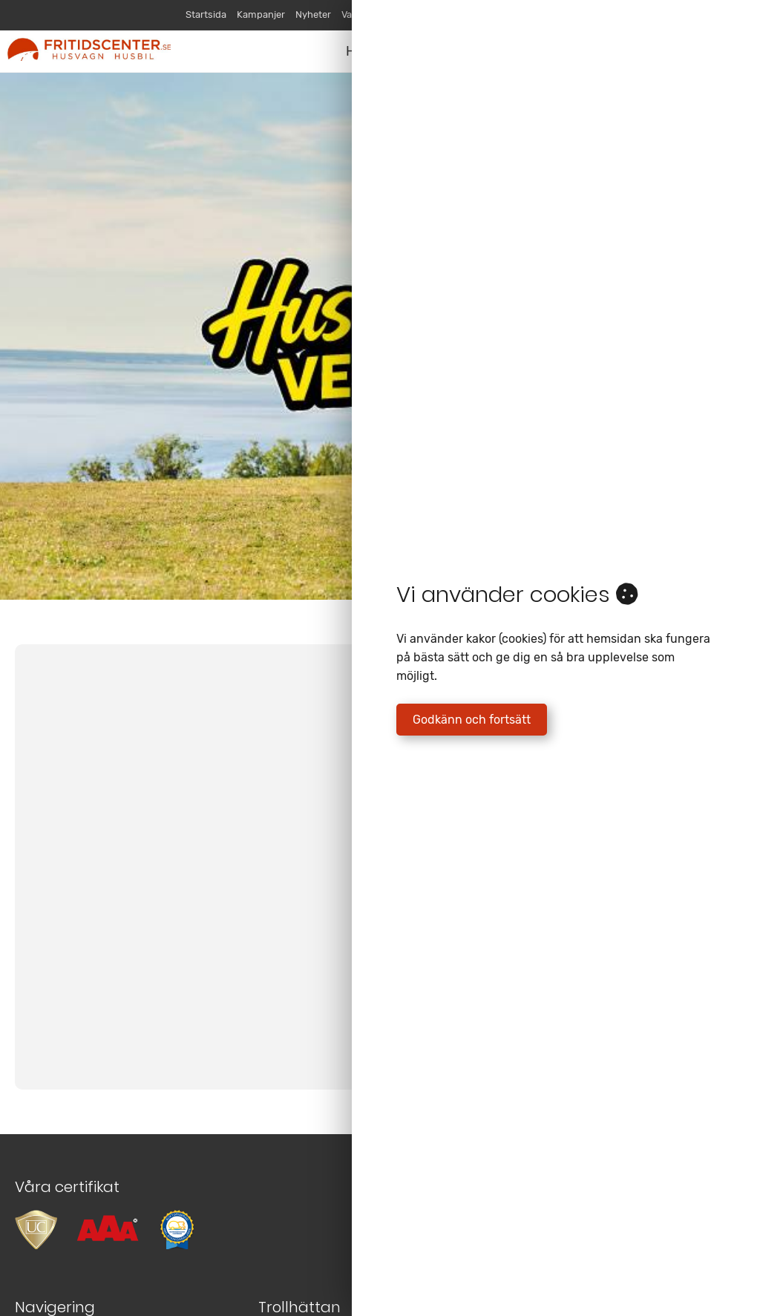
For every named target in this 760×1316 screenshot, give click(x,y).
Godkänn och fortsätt (472, 720)
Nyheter (313, 14)
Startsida (206, 14)
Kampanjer (261, 14)
